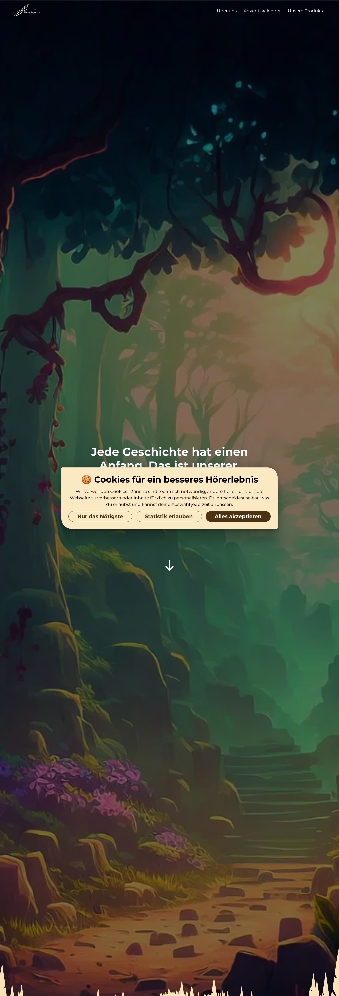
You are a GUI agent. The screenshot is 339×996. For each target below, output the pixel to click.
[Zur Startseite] (27, 10)
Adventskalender (262, 10)
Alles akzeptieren (238, 516)
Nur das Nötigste (100, 516)
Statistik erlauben (169, 516)
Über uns (227, 10)
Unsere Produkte (306, 10)
